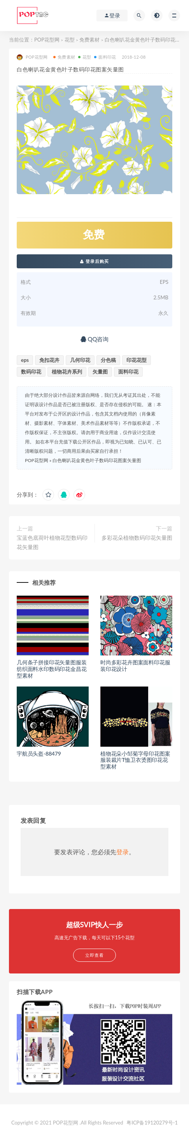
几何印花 (80, 360)
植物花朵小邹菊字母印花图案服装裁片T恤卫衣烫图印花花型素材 (135, 760)
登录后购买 (94, 261)
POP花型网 (47, 40)
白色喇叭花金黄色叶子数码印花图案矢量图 (96, 460)
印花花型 (136, 360)
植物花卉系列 (67, 371)
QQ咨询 (94, 338)
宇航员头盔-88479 (39, 753)
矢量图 (100, 371)
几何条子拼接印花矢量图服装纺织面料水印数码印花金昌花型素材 (51, 669)
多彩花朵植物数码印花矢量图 (137, 537)
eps (25, 360)
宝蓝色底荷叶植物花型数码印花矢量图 (52, 542)
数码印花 (31, 371)
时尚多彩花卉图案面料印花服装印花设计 (135, 665)
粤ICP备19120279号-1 (152, 1122)
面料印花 (105, 56)
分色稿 (108, 360)
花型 (70, 40)
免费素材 (89, 40)
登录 (122, 851)
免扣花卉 (49, 360)
